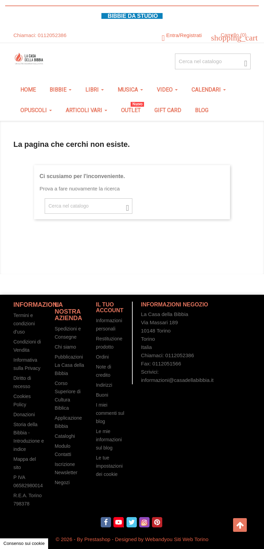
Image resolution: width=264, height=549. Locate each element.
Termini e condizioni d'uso (24, 324)
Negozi (62, 482)
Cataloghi (65, 436)
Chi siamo (65, 347)
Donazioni (24, 414)
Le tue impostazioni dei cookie (109, 466)
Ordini (102, 357)
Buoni (102, 395)
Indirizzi (104, 385)
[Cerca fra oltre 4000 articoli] (213, 61)
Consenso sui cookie (24, 543)
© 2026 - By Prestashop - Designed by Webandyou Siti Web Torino (132, 539)
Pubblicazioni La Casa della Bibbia (69, 365)
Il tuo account (109, 308)
